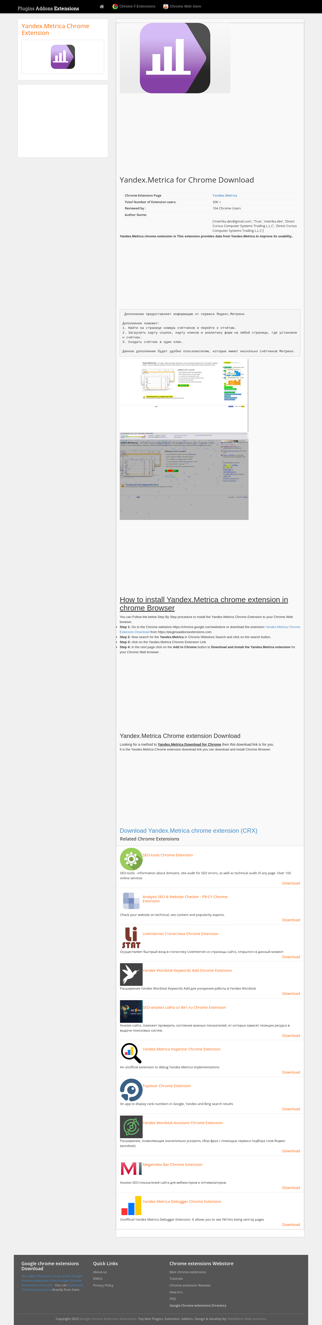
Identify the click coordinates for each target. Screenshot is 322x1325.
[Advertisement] (63, 121)
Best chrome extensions (188, 1272)
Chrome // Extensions (133, 6)
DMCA (98, 1278)
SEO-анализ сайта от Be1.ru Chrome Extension (184, 1007)
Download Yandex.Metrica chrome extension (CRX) (188, 830)
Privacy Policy (103, 1285)
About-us (100, 1272)
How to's (176, 1292)
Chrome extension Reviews (190, 1285)
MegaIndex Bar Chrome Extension (173, 1164)
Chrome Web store (182, 6)
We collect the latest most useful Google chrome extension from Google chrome (51, 1278)
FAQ (173, 1298)
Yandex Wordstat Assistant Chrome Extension (183, 1123)
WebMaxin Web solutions (247, 1318)
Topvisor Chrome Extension (167, 1086)
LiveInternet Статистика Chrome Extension (180, 934)
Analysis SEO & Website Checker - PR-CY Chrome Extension (185, 899)
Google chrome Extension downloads (108, 1318)
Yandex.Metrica (225, 195)
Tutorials (176, 1278)
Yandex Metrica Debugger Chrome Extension (182, 1201)
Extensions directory (37, 1285)
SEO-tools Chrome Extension (168, 855)
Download (291, 883)
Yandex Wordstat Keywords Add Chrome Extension (187, 970)
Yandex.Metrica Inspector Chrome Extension (182, 1049)
